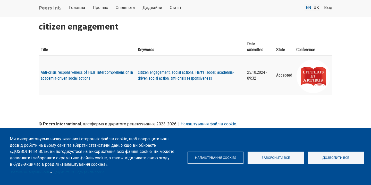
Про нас (100, 7)
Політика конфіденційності (29, 172)
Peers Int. (50, 7)
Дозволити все (335, 158)
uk (316, 7)
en (308, 7)
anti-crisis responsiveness (191, 78)
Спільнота (125, 7)
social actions (182, 72)
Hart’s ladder (205, 72)
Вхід (328, 7)
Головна (77, 7)
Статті (175, 7)
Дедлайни (152, 7)
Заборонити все (276, 158)
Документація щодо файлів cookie (78, 172)
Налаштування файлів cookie (208, 124)
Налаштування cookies (215, 158)
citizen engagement (154, 72)
